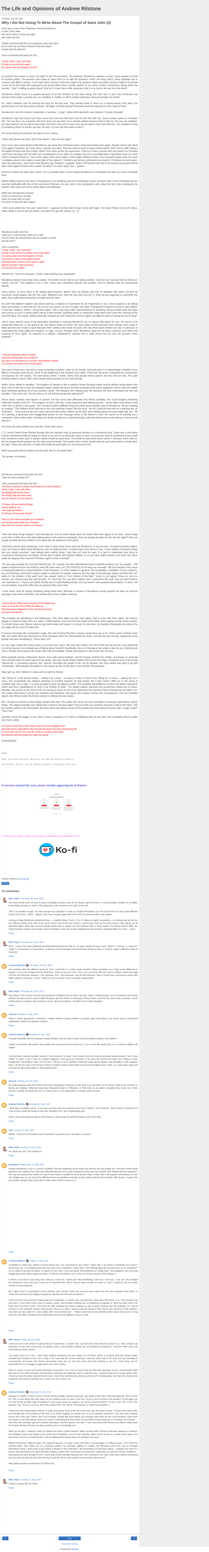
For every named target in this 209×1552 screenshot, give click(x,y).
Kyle (11, 1130)
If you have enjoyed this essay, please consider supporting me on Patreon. (44, 785)
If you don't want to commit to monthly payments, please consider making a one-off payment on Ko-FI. (41, 836)
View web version (70, 1544)
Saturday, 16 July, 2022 (40, 1392)
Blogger (75, 1549)
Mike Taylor (14, 898)
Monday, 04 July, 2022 (27, 1014)
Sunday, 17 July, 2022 (31, 1479)
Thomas (13, 1014)
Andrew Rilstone (17, 965)
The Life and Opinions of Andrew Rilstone (51, 8)
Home (69, 1538)
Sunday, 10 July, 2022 (24, 1130)
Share (5, 883)
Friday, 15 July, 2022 (38, 1261)
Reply (11, 933)
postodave (14, 1164)
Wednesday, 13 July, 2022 (32, 1164)
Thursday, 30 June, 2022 (32, 898)
